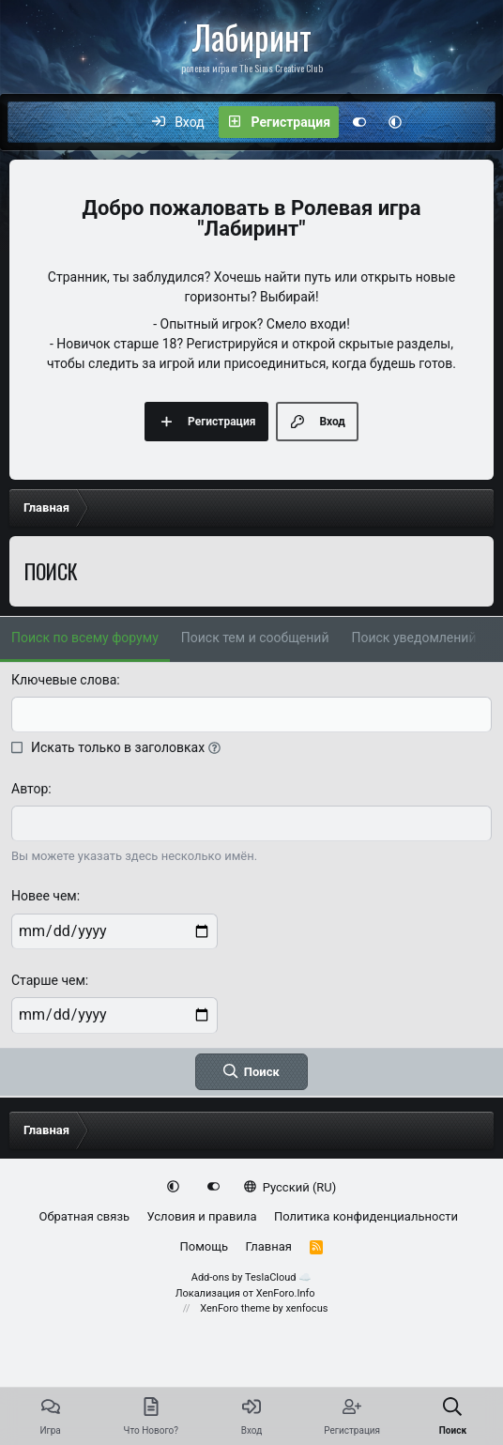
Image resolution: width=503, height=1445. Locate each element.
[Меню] (32, 122)
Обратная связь (84, 1216)
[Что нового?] (432, 122)
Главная (269, 1246)
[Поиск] (472, 122)
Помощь (204, 1246)
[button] (395, 122)
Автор (29, 788)
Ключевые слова (63, 679)
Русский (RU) (290, 1187)
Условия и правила (202, 1216)
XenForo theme (235, 1308)
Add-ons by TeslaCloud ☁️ (251, 1277)
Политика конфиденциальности (366, 1216)
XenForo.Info (285, 1293)
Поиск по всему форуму (85, 637)
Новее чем (44, 895)
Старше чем (48, 980)
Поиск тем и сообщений (255, 637)
